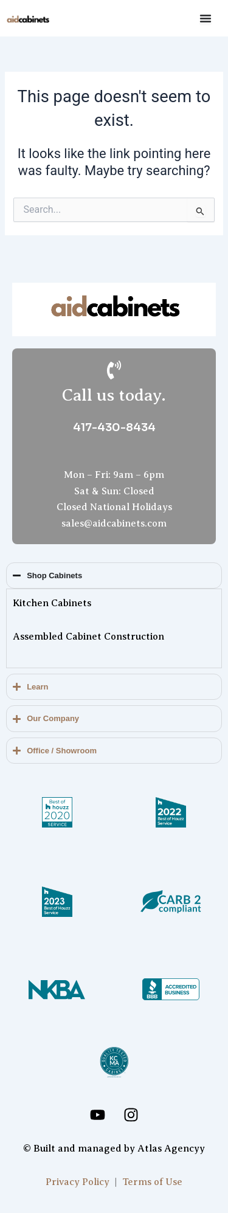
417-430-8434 (114, 427)
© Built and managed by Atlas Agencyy (114, 1148)
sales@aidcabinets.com (114, 523)
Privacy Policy (77, 1182)
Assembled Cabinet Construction (88, 636)
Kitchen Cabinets (52, 603)
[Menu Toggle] (205, 18)
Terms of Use (152, 1182)
